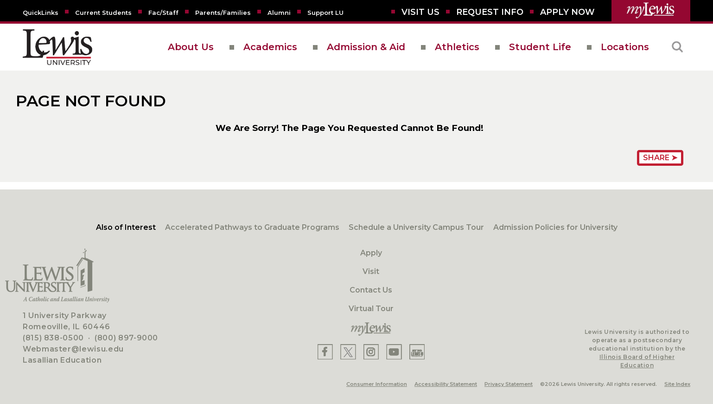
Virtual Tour (371, 308)
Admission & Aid (366, 46)
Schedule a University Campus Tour (416, 227)
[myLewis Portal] (650, 11)
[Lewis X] (348, 351)
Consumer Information (376, 384)
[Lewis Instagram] (371, 351)
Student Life (540, 46)
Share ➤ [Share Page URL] (660, 157)
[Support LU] (325, 12)
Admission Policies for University (555, 227)
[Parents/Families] (223, 12)
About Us (191, 46)
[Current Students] (103, 12)
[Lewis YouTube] (394, 351)
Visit (371, 271)
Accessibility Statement (445, 384)
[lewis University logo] (57, 47)
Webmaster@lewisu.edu (73, 349)
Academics (270, 46)
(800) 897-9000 (126, 337)
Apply (371, 252)
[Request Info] (489, 12)
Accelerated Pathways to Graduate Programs (252, 227)
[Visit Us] (420, 12)
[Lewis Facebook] (325, 351)
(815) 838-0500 (53, 337)
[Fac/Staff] (163, 12)
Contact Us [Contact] (371, 290)
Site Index (677, 384)
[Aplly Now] (567, 12)
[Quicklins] (40, 12)
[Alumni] (279, 12)
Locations (625, 46)
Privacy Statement (508, 384)
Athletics (457, 46)
